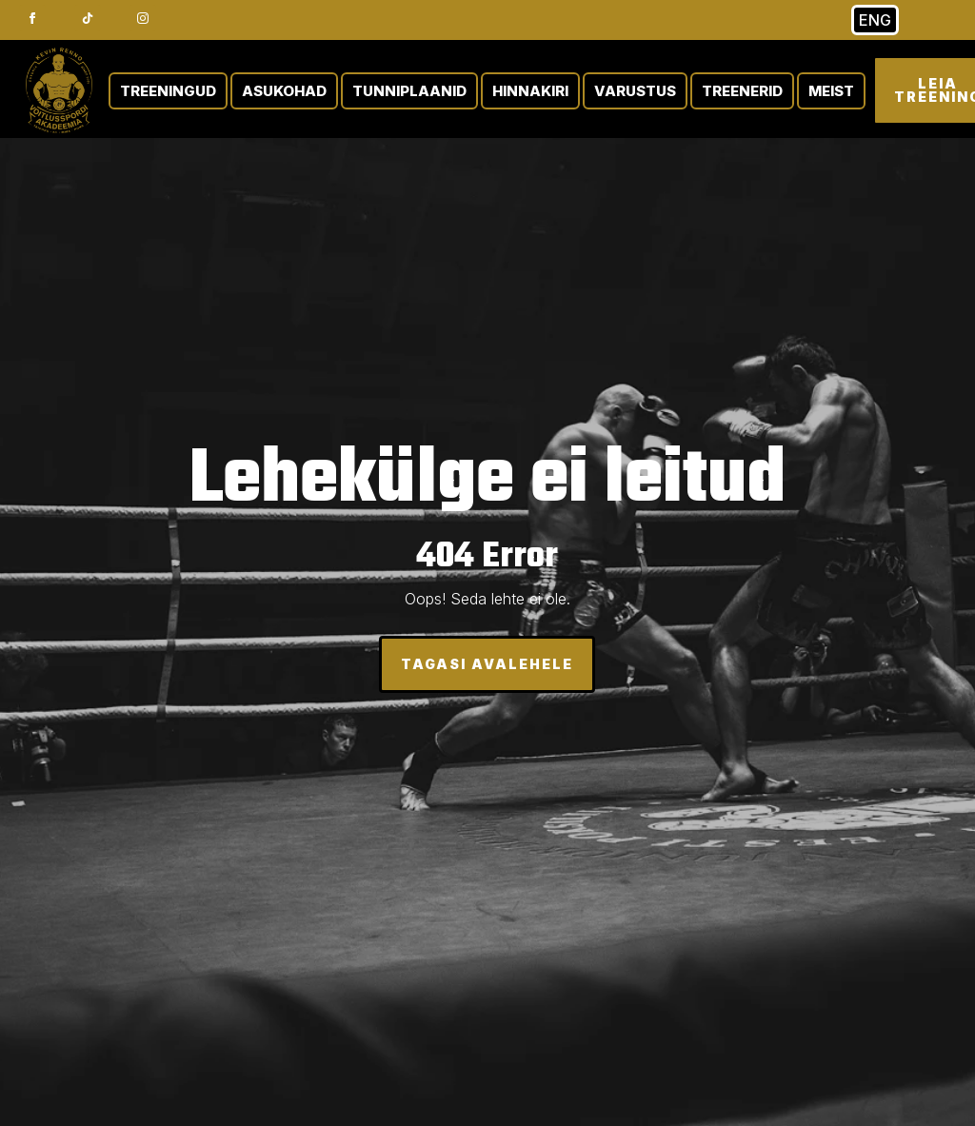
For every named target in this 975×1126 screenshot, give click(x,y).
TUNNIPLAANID (409, 91)
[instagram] (142, 18)
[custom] (87, 18)
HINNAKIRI (530, 91)
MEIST (831, 91)
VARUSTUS (635, 91)
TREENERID (742, 91)
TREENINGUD (168, 91)
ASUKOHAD (284, 91)
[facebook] (32, 18)
